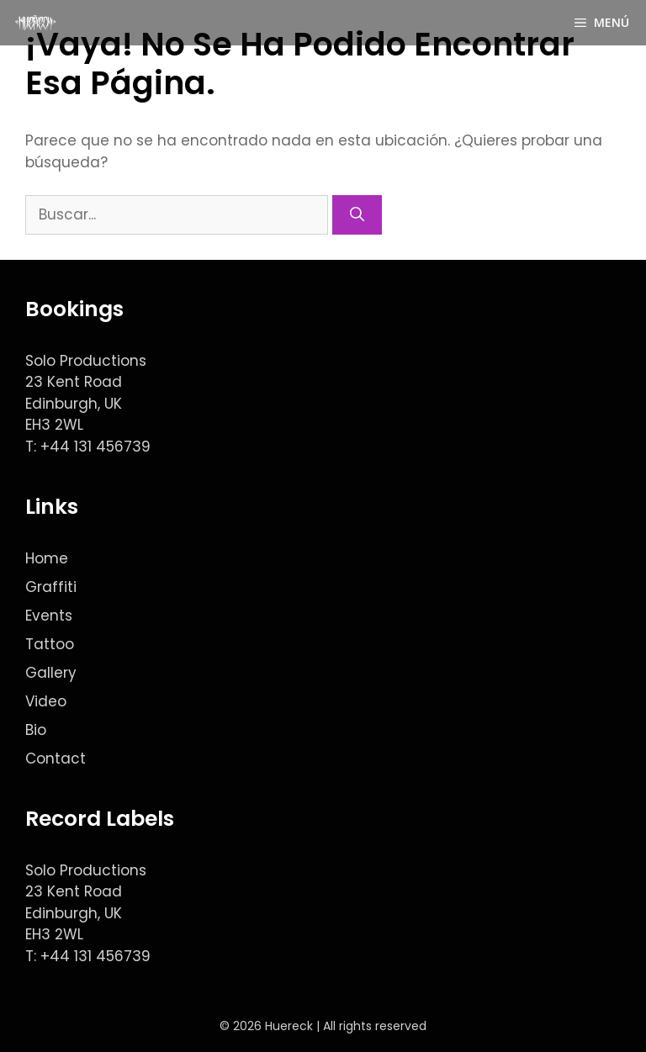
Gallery (51, 673)
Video (45, 701)
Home (46, 558)
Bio (35, 730)
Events (48, 615)
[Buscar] (357, 215)
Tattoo (49, 644)
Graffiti (51, 587)
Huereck (289, 1026)
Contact (55, 758)
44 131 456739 (100, 446)
